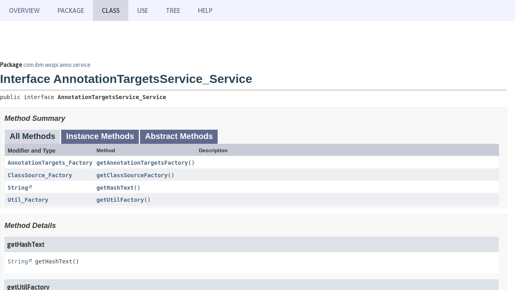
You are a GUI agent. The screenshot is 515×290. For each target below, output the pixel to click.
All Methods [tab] (32, 136)
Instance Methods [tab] (100, 136)
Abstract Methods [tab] (179, 136)
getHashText (115, 187)
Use (142, 10)
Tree (173, 10)
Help (205, 10)
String (18, 187)
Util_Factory (28, 200)
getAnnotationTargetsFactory (142, 163)
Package (71, 10)
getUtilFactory (120, 200)
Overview (24, 10)
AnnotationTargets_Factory (50, 163)
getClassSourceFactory (132, 175)
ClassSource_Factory (40, 175)
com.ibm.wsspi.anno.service (57, 65)
